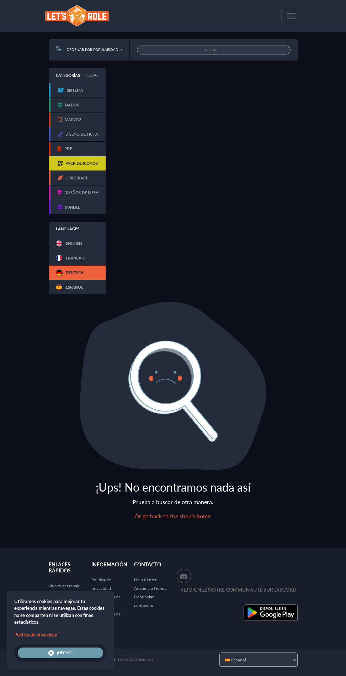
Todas (92, 75)
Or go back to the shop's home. (173, 516)
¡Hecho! (60, 653)
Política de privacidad (35, 635)
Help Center (145, 579)
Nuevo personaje (64, 585)
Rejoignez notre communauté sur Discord (238, 590)
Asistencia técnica (150, 588)
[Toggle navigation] (291, 16)
